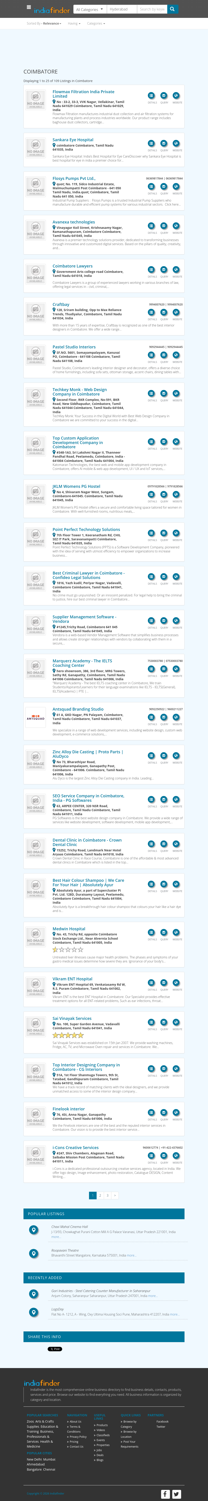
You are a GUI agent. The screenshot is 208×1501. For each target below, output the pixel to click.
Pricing (72, 1442)
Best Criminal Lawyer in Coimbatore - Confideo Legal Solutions (89, 575)
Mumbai (49, 1459)
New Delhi (34, 1459)
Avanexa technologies (74, 222)
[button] (29, 7)
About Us (74, 1421)
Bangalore (34, 1469)
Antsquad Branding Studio (78, 709)
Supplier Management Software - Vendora (84, 619)
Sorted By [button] (44, 23)
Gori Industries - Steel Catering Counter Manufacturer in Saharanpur (101, 1290)
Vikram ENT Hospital (72, 978)
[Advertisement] (104, 46)
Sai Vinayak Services (72, 1018)
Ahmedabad (36, 1464)
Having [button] (74, 23)
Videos (99, 1430)
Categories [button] (96, 23)
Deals (99, 1455)
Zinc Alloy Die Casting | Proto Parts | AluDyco (88, 754)
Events (99, 1440)
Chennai (49, 1469)
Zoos (30, 1421)
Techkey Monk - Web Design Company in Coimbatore (80, 392)
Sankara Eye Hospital (73, 139)
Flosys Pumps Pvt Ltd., (74, 178)
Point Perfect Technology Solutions (86, 529)
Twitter (161, 1427)
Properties (102, 1445)
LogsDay (57, 1309)
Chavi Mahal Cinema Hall (69, 1226)
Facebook (162, 1421)
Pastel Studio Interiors (74, 346)
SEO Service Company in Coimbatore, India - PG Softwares (88, 798)
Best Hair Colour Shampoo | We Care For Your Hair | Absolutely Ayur (88, 882)
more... (56, 1237)
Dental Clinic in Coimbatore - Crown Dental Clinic (87, 842)
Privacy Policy (77, 1437)
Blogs (98, 1460)
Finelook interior (69, 1109)
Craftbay (61, 304)
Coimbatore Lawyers (73, 266)
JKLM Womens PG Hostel (76, 486)
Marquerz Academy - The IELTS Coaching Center (82, 663)
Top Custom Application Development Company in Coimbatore (78, 442)
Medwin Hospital (69, 928)
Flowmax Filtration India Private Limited (83, 94)
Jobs (98, 1450)
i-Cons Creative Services (76, 1147)
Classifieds (102, 1435)
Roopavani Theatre (65, 1250)
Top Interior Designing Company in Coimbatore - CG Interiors (86, 1067)
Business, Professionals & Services (40, 1436)
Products (101, 1425)
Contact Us (75, 1446)
